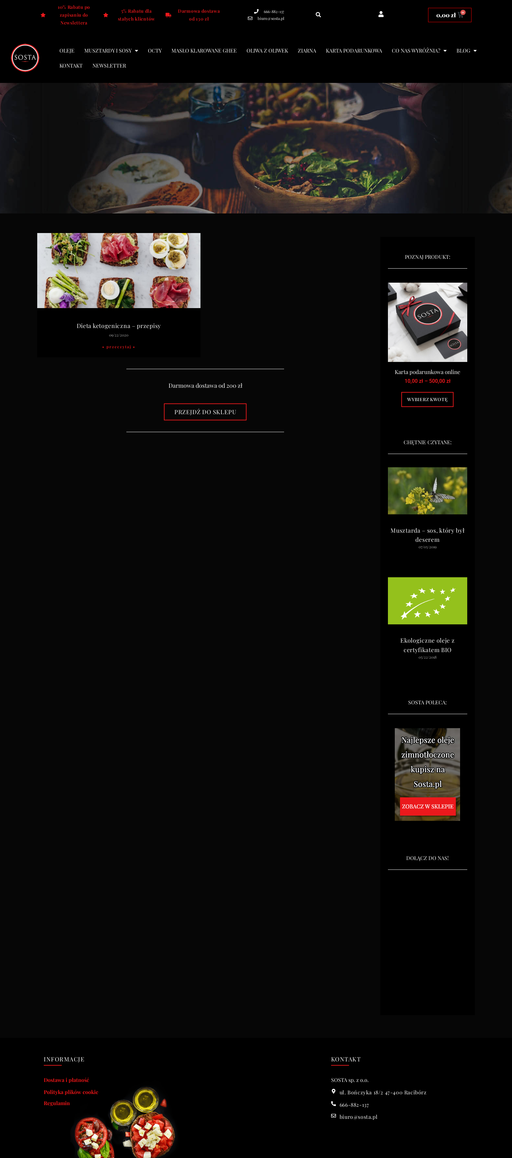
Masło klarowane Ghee (204, 50)
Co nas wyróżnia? (419, 50)
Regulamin (57, 1103)
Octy (155, 50)
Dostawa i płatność (66, 1079)
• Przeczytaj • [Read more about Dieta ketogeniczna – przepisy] (119, 346)
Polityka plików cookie (71, 1091)
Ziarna (307, 50)
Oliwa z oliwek (267, 50)
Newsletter (109, 65)
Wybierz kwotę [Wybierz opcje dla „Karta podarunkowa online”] (427, 399)
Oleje (66, 50)
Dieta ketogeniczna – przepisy (119, 326)
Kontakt (71, 65)
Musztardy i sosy (111, 50)
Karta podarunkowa (354, 50)
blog (466, 50)
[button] (318, 14)
